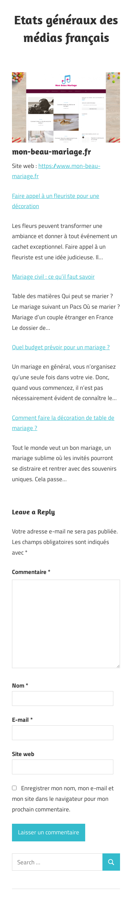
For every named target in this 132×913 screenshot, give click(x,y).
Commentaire (31, 571)
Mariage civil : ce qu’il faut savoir (53, 276)
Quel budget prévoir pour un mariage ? (61, 347)
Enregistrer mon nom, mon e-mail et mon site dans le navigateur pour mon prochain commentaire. (63, 799)
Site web (23, 753)
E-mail (22, 719)
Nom (20, 685)
